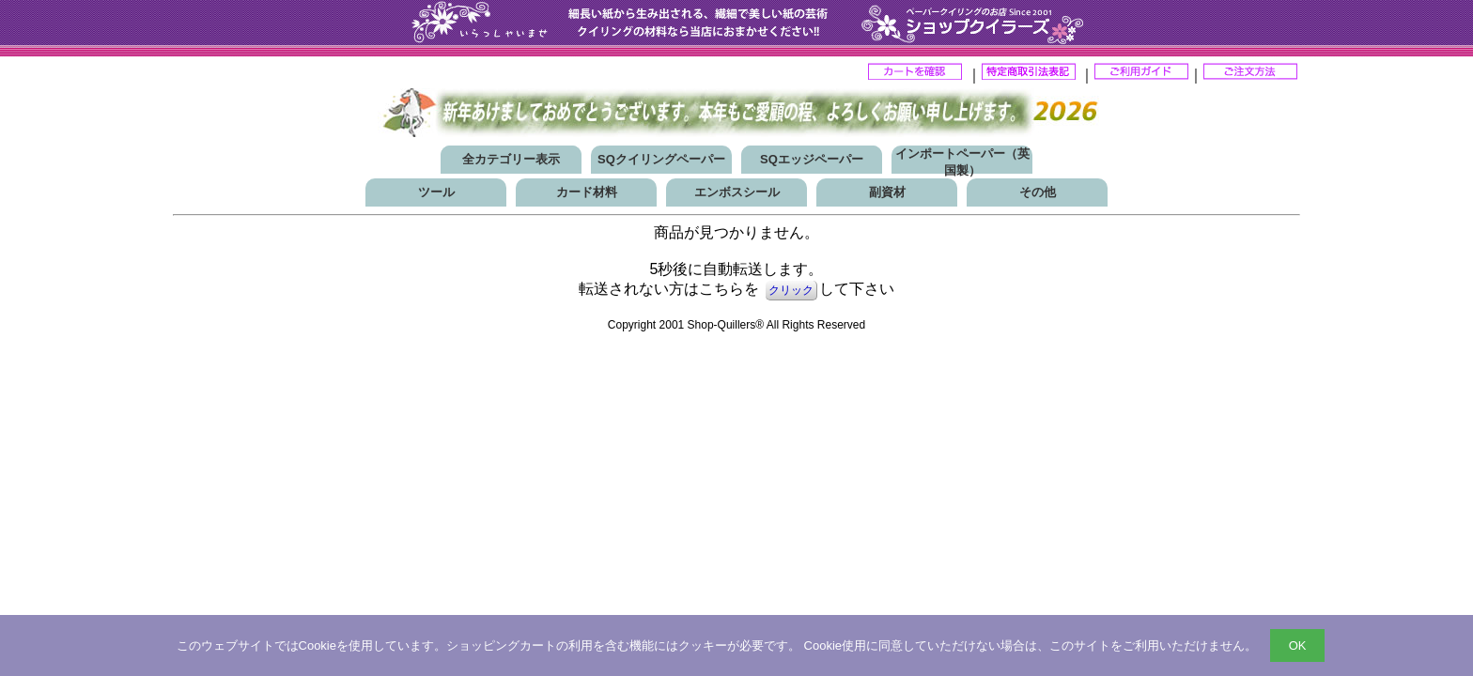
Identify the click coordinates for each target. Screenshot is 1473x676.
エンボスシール (737, 192)
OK (1298, 645)
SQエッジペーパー (811, 159)
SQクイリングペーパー (661, 159)
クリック (791, 290)
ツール (436, 192)
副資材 (887, 192)
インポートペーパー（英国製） (962, 161)
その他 (1037, 192)
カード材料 (586, 192)
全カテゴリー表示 (511, 159)
